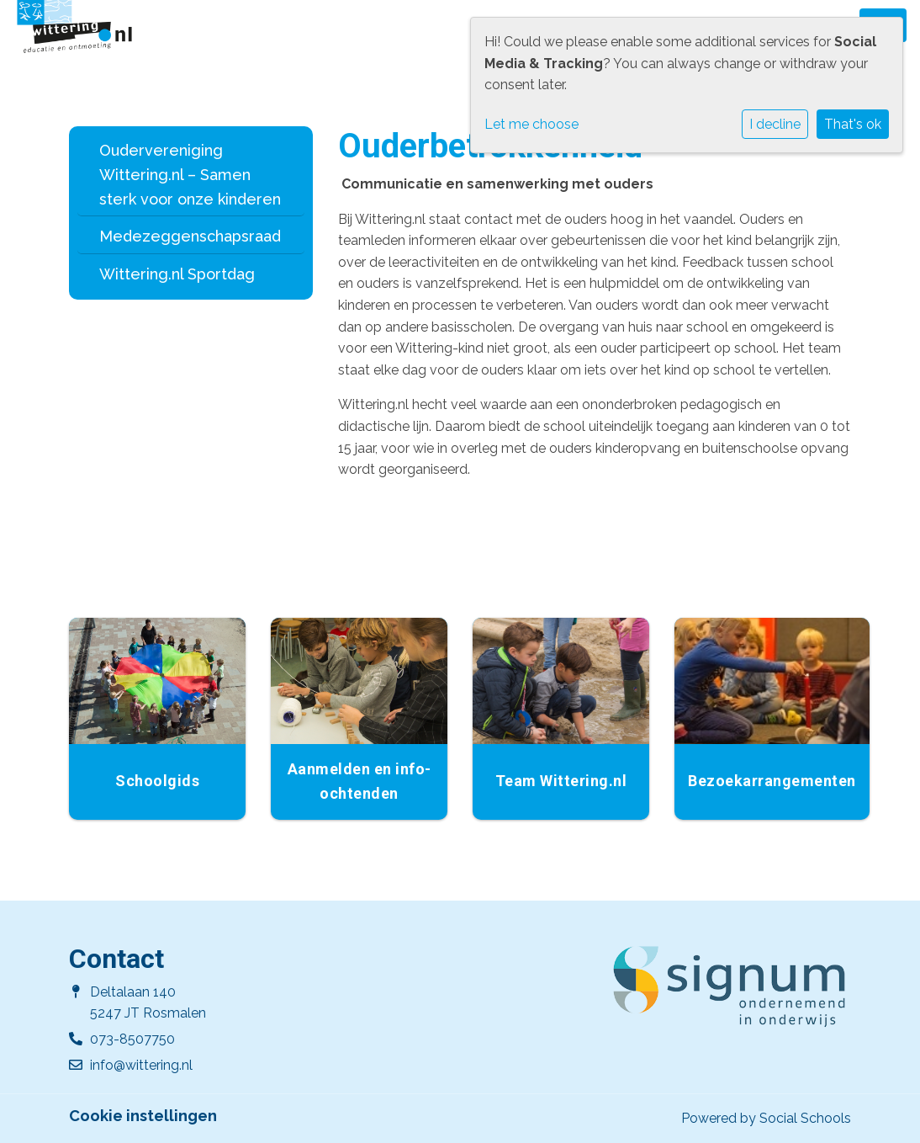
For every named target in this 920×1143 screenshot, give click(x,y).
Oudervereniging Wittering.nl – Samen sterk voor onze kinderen (190, 174)
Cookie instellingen (143, 1116)
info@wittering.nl (141, 1065)
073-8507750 (132, 1039)
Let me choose (531, 124)
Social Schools (805, 1118)
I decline (775, 124)
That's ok (852, 124)
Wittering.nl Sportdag (177, 274)
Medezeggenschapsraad (190, 236)
